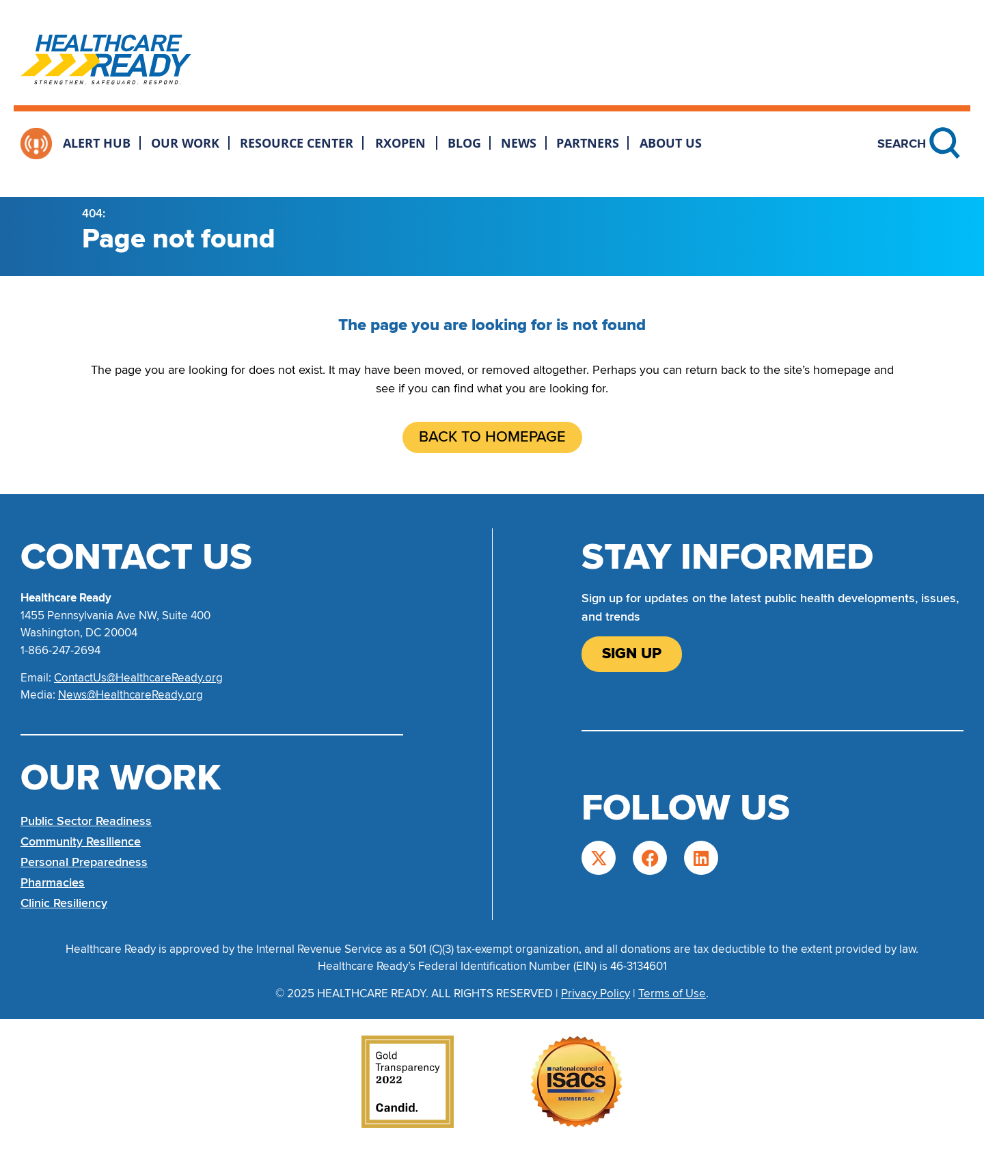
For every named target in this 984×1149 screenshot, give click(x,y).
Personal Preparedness (84, 861)
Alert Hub (97, 143)
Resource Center (296, 143)
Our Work (185, 143)
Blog (464, 143)
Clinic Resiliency (63, 902)
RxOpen (400, 143)
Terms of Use (672, 993)
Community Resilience (80, 841)
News (518, 143)
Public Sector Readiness (86, 820)
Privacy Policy (595, 993)
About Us (671, 143)
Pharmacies (52, 882)
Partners (587, 143)
